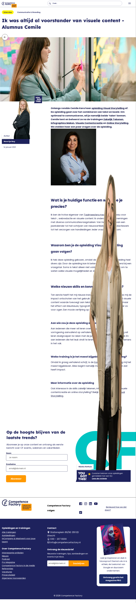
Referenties (7, 568)
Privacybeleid (8, 575)
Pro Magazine (8, 562)
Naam (8, 453)
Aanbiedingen (8, 535)
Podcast (6, 559)
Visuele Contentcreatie (89, 123)
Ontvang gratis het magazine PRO (113, 579)
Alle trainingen (9, 532)
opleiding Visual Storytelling (108, 108)
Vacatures (7, 571)
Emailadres (11, 464)
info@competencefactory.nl (64, 542)
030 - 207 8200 (57, 538)
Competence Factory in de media (18, 565)
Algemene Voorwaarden (14, 578)
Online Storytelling (117, 123)
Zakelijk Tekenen (113, 119)
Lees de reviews (99, 478)
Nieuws (5, 556)
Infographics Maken (62, 123)
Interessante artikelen (13, 552)
